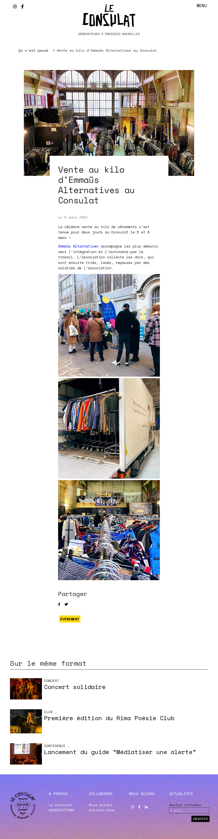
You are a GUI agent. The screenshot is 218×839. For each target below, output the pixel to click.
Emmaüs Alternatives (78, 246)
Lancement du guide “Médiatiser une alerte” (120, 751)
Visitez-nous (102, 810)
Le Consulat (60, 804)
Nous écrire (100, 804)
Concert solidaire (75, 686)
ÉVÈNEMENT (69, 619)
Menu (202, 5)
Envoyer (200, 818)
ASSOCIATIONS (61, 810)
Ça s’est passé (33, 50)
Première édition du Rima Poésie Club (109, 718)
